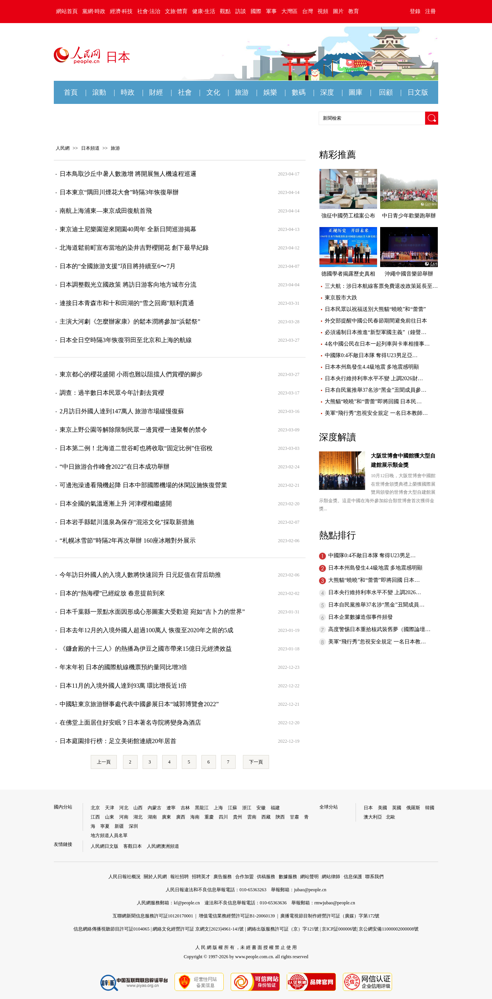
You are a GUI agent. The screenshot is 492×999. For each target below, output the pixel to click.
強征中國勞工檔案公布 (348, 216)
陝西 (280, 817)
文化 (213, 92)
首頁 (71, 92)
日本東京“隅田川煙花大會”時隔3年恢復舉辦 (119, 192)
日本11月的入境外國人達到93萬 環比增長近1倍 (123, 685)
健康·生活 (203, 11)
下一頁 (256, 762)
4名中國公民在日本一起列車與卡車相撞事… (377, 344)
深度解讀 (337, 437)
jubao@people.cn (310, 889)
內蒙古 (154, 807)
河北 (123, 807)
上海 (218, 807)
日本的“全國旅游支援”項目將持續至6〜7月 (118, 266)
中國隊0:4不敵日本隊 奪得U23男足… (372, 555)
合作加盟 (244, 876)
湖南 (152, 817)
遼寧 (171, 807)
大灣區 (289, 11)
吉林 (185, 807)
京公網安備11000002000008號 (389, 929)
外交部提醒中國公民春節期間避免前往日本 (376, 321)
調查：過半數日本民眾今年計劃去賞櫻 (112, 392)
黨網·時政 (93, 11)
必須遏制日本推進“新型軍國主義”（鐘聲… (375, 332)
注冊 (430, 11)
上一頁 (104, 762)
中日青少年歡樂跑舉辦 (409, 216)
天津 (109, 807)
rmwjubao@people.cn (334, 902)
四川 (223, 817)
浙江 (246, 807)
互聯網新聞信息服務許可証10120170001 (153, 916)
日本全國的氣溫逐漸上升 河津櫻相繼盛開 (116, 503)
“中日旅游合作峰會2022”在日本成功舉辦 (115, 466)
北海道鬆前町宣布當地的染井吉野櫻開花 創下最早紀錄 (134, 247)
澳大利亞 (373, 817)
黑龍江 (202, 807)
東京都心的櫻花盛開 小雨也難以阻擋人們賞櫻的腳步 (131, 374)
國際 (256, 11)
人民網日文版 (104, 846)
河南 (123, 817)
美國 (382, 807)
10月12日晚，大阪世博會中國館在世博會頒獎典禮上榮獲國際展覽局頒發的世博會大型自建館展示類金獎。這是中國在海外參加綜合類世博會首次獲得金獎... (377, 492)
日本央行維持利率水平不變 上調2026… (374, 592)
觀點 (225, 11)
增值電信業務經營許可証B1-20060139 (237, 916)
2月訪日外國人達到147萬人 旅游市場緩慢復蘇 (122, 411)
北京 (95, 807)
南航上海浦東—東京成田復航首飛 (106, 210)
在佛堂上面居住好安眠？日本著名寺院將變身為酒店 (130, 722)
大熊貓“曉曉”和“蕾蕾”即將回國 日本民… (373, 401)
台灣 (307, 11)
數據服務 (288, 876)
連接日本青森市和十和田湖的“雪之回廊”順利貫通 (127, 303)
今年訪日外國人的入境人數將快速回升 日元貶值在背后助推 (140, 574)
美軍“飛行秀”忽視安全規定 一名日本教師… (376, 413)
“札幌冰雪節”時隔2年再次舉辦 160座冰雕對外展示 (128, 540)
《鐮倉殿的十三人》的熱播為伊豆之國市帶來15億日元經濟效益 (146, 648)
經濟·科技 (121, 11)
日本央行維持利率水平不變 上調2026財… (374, 378)
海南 (194, 817)
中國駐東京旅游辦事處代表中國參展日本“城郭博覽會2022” (139, 704)
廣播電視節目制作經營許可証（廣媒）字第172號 (329, 916)
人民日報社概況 (124, 876)
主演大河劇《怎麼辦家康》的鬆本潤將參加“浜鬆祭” (130, 321)
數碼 (299, 92)
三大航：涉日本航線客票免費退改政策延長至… (381, 286)
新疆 (119, 826)
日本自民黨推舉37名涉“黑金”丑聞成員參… (375, 390)
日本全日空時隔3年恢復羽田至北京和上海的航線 (126, 340)
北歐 (390, 817)
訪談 (240, 11)
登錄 (415, 11)
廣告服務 (222, 876)
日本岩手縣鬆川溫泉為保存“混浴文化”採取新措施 (127, 522)
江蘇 (232, 807)
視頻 (322, 11)
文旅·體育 (176, 11)
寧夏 (105, 826)
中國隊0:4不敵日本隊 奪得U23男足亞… (371, 355)
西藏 (266, 817)
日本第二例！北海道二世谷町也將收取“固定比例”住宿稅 (136, 448)
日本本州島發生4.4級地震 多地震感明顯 (372, 367)
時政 (128, 92)
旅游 (242, 92)
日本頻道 (90, 148)
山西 (138, 807)
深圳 (133, 826)
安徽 (261, 807)
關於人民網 (155, 876)
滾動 (99, 92)
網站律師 (331, 876)
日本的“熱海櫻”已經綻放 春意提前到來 (112, 593)
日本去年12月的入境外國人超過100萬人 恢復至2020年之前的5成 (146, 630)
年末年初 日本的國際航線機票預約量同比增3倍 (123, 667)
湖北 (138, 817)
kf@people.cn (186, 902)
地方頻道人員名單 (109, 835)
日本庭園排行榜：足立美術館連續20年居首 (118, 741)
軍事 (271, 11)
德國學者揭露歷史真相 (348, 274)
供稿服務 (266, 876)
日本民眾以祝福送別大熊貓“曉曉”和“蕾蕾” (375, 309)
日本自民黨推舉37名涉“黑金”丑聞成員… (376, 605)
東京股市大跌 (341, 298)
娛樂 (270, 92)
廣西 (180, 817)
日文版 (417, 92)
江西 (95, 817)
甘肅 (294, 817)
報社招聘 (179, 876)
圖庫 (355, 92)
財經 (156, 92)
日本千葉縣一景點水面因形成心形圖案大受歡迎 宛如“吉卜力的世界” (152, 611)
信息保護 (353, 876)
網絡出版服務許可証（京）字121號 (283, 929)
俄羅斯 (413, 807)
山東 (109, 817)
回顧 (386, 92)
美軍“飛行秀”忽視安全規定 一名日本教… (377, 642)
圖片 (338, 11)
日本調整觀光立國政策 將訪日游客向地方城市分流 (128, 284)
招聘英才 (201, 876)
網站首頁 (67, 11)
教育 (353, 11)
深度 (327, 92)
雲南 (251, 817)
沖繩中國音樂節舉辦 (409, 274)
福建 (275, 807)
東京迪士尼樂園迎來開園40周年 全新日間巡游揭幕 (128, 229)
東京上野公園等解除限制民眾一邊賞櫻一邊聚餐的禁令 (133, 429)
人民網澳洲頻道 (163, 846)
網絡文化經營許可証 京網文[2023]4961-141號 (198, 929)
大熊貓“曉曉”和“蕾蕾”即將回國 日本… (374, 580)
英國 (396, 807)
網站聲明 (309, 876)
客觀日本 (132, 846)
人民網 (63, 148)
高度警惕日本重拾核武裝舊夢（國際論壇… (379, 629)
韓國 (429, 807)
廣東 (166, 817)
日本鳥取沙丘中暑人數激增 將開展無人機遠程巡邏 (128, 173)
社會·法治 (148, 11)
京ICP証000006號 (339, 929)
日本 (368, 807)
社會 (185, 92)
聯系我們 (374, 876)
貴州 (237, 817)
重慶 (209, 817)
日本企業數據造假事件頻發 (360, 617)
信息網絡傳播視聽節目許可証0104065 (111, 929)
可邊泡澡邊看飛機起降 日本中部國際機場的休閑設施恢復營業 (143, 485)
